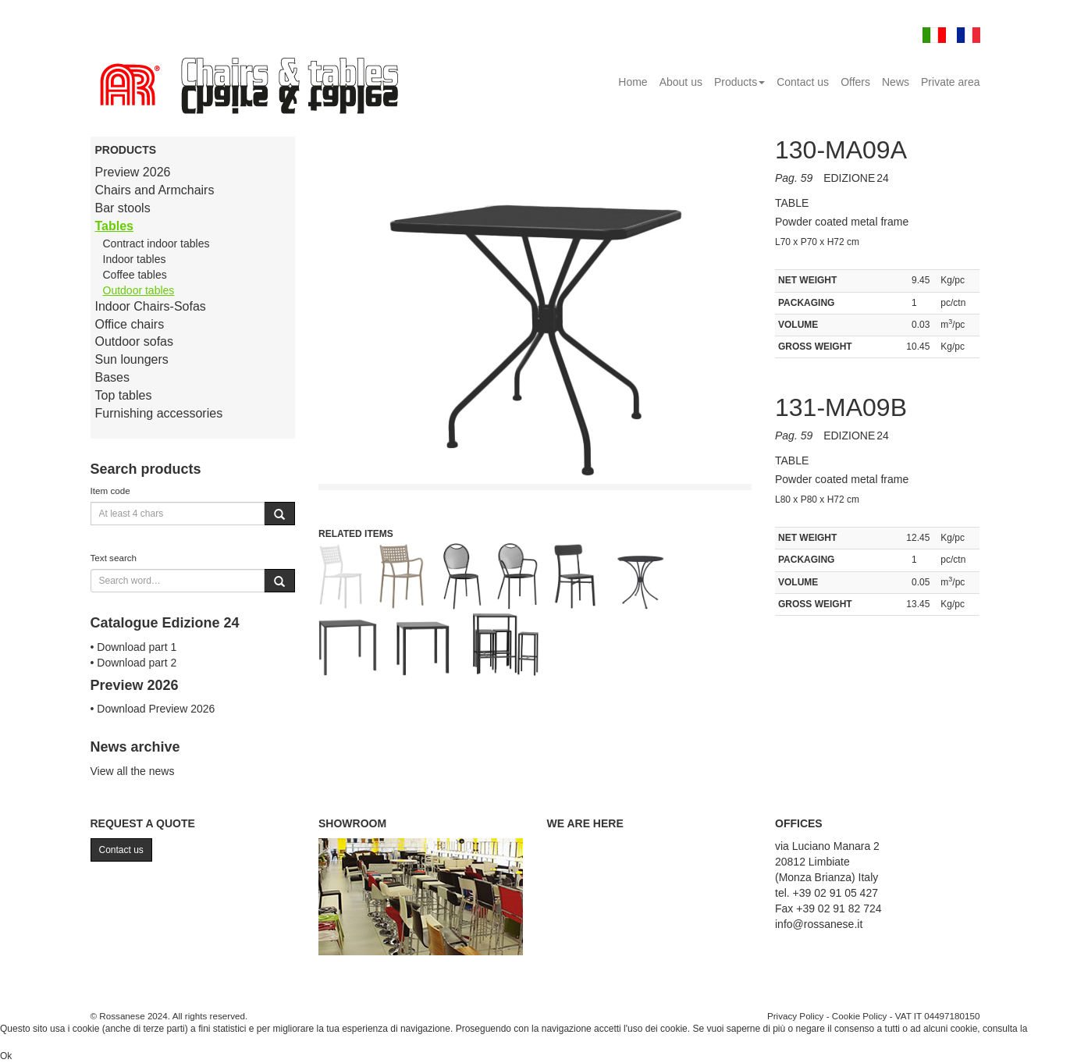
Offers (855, 82)
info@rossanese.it (818, 924)
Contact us (803, 82)
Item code (110, 490)
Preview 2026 (133, 172)
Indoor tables (134, 259)
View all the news (133, 771)
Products (739, 82)
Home (632, 82)
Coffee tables (135, 274)
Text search (114, 558)
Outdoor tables (139, 290)
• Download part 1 (134, 647)
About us (680, 82)
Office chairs (130, 324)
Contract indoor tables (156, 243)
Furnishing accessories (159, 413)
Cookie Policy (859, 1016)
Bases (112, 377)
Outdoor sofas (134, 341)
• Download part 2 (134, 662)
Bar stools (123, 208)
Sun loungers (132, 359)
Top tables (123, 395)
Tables (114, 226)
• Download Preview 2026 (153, 708)
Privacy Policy (795, 1016)
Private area (950, 82)
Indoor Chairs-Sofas (150, 306)
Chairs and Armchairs (155, 190)
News (895, 82)
